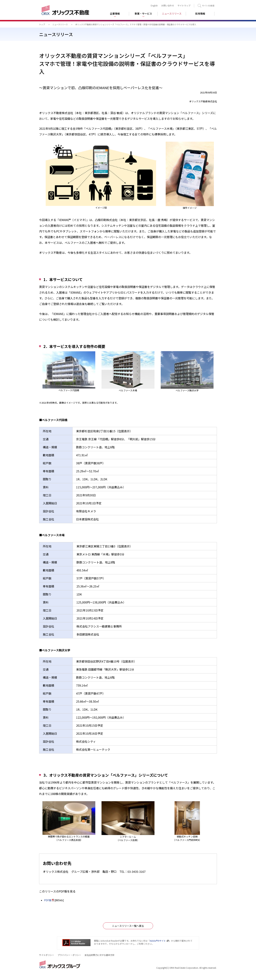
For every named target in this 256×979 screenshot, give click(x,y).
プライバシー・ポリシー (69, 954)
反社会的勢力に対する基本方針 (99, 954)
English (154, 5)
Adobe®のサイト (158, 940)
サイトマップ (184, 5)
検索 (206, 5)
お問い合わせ (167, 5)
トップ (42, 24)
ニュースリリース (60, 24)
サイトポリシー (46, 954)
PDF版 (47, 900)
